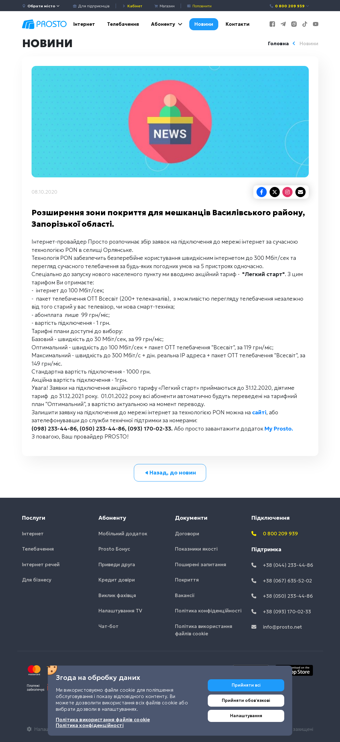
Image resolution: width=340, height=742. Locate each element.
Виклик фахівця (117, 595)
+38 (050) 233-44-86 (282, 596)
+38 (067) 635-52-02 (281, 581)
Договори (187, 534)
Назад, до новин (170, 472)
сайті (259, 412)
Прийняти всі (246, 685)
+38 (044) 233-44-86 (282, 565)
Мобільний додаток (122, 534)
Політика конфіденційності (208, 611)
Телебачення (123, 24)
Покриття (187, 580)
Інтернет (84, 24)
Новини (203, 24)
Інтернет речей (41, 564)
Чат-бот (108, 626)
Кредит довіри (116, 580)
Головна (278, 43)
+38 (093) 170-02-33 (281, 612)
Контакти (238, 24)
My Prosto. (278, 428)
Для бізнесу (36, 580)
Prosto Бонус (114, 549)
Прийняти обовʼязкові (246, 700)
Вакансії (185, 595)
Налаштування (246, 715)
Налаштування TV (120, 611)
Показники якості (196, 549)
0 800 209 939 (289, 6)
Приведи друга (116, 564)
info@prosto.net (276, 627)
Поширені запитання (200, 564)
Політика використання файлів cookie (203, 630)
